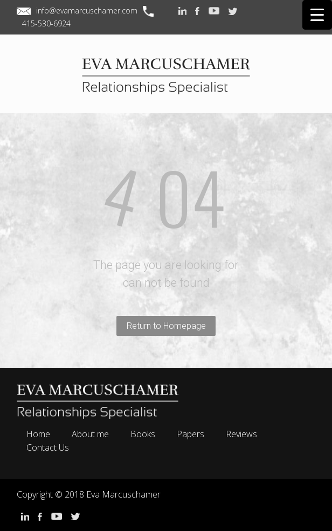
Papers (190, 434)
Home (38, 434)
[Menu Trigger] (317, 15)
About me (90, 434)
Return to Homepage (166, 326)
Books (142, 434)
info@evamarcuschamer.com (86, 10)
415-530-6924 (46, 23)
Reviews (241, 434)
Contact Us (47, 447)
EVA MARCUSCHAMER (166, 85)
